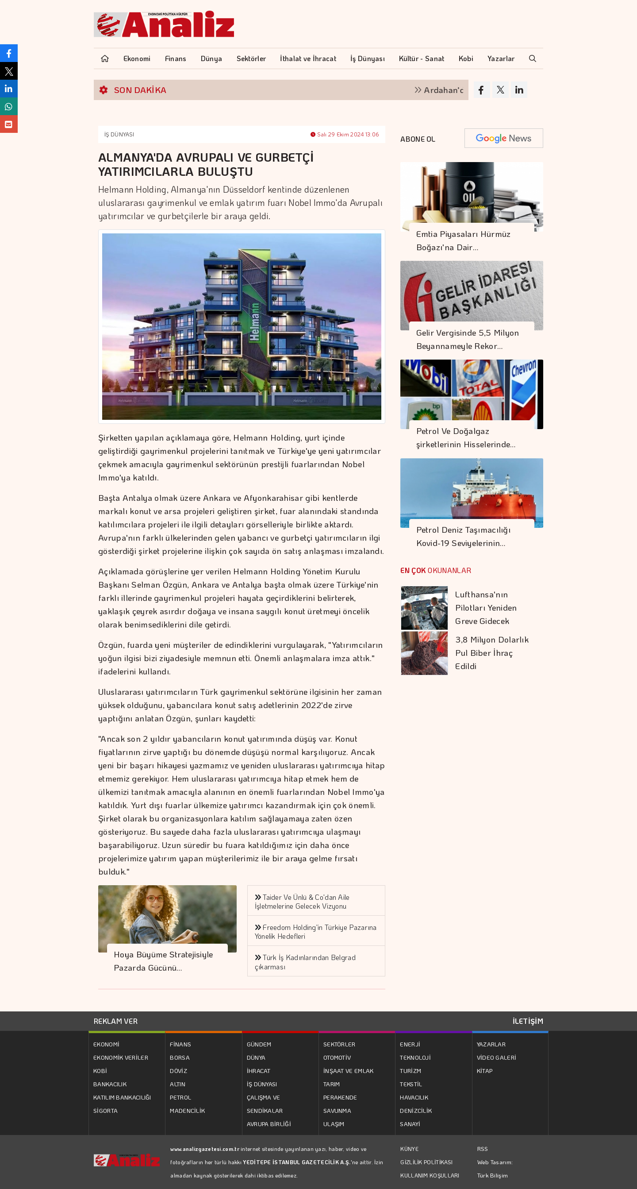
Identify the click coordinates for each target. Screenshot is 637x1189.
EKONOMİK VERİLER (120, 1057)
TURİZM (410, 1070)
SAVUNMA (337, 1110)
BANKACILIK (110, 1084)
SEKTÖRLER (339, 1044)
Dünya (212, 58)
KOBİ (100, 1070)
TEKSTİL (411, 1084)
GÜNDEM (259, 1044)
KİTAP (485, 1070)
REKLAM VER (116, 1021)
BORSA (180, 1057)
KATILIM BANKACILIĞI (122, 1097)
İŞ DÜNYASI (119, 134)
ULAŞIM (334, 1123)
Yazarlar (500, 58)
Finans (176, 58)
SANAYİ (410, 1123)
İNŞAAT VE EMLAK (348, 1070)
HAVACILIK (414, 1097)
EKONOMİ (106, 1044)
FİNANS (180, 1044)
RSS (482, 1148)
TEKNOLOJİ (415, 1057)
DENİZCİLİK (416, 1110)
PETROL (180, 1097)
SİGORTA (105, 1110)
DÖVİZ (178, 1070)
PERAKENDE (340, 1097)
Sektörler (251, 58)
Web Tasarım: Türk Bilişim (495, 1168)
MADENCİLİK (187, 1110)
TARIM (331, 1084)
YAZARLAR (491, 1044)
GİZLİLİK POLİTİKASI (426, 1162)
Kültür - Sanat (421, 58)
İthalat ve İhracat (308, 58)
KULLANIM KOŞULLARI (429, 1175)
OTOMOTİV (337, 1057)
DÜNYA (256, 1057)
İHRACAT (259, 1070)
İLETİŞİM (528, 1021)
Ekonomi (137, 58)
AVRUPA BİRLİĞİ (269, 1123)
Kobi (466, 58)
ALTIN (177, 1084)
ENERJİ (410, 1044)
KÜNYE (409, 1148)
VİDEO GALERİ (497, 1057)
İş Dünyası (367, 58)
